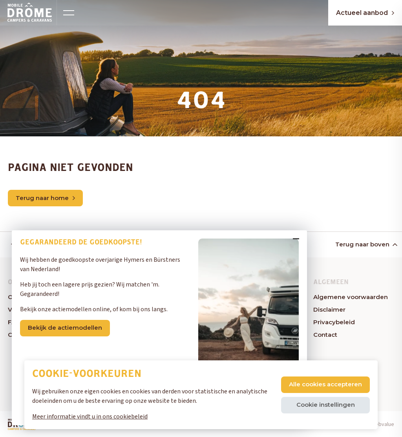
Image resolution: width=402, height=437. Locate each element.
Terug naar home (45, 198)
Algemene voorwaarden (350, 297)
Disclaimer (329, 309)
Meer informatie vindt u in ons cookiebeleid (90, 416)
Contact (325, 334)
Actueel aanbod (365, 13)
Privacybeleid (334, 322)
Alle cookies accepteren (325, 384)
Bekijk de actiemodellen (65, 327)
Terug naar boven (365, 244)
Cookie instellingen (325, 404)
